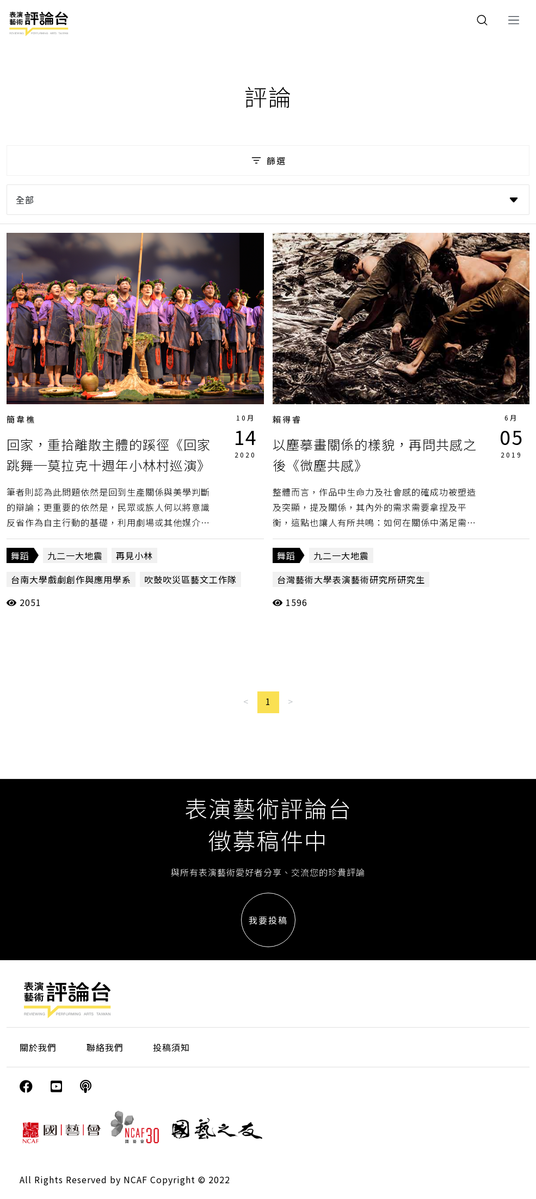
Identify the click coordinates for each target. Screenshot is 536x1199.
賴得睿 (287, 419)
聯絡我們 (105, 1047)
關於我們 (38, 1047)
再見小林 (134, 555)
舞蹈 (20, 555)
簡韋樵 (21, 419)
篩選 (268, 160)
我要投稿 (268, 919)
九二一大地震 (75, 555)
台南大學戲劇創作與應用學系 (71, 579)
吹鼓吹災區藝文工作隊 (190, 579)
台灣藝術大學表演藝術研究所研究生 (351, 579)
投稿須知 (171, 1047)
